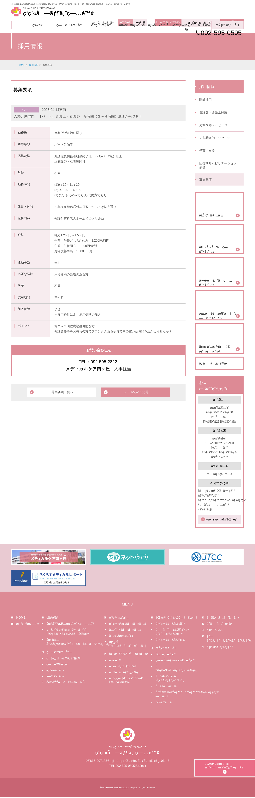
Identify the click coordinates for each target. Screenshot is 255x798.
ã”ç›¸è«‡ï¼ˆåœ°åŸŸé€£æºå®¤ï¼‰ (126, 681)
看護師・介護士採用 (213, 112)
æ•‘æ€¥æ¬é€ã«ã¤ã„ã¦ (127, 644)
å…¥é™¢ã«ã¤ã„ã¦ (126, 630)
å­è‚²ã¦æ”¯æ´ (168, 686)
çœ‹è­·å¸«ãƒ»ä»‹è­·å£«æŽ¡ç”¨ (175, 661)
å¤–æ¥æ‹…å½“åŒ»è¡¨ (220, 520)
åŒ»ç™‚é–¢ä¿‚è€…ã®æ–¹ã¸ (188, 27)
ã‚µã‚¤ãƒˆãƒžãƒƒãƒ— (221, 647)
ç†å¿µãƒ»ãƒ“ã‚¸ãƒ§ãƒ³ (63, 659)
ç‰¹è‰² (39, 25)
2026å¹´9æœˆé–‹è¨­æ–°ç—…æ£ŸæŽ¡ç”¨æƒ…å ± (241, 755)
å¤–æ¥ (115, 661)
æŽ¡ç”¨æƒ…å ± (228, 25)
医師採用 (205, 100)
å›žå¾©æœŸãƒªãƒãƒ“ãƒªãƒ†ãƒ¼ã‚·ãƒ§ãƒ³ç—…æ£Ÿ (179, 694)
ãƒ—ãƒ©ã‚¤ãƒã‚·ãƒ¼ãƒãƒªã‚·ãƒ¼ (225, 639)
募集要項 (205, 180)
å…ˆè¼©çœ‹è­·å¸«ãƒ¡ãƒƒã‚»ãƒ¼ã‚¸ (170, 679)
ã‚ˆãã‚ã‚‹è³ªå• (220, 624)
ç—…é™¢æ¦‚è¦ (58, 665)
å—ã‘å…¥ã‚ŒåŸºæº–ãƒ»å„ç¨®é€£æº (173, 632)
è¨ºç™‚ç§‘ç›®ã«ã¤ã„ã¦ (129, 624)
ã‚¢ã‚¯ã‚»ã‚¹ (214, 631)
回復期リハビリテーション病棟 (217, 165)
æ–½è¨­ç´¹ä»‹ (55, 677)
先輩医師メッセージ (213, 125)
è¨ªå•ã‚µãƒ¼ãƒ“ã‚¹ (122, 667)
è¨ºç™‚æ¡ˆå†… (102, 25)
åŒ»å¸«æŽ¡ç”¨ (166, 655)
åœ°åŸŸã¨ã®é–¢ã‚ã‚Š (65, 683)
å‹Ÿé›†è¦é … (165, 702)
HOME (21, 65)
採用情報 (33, 65)
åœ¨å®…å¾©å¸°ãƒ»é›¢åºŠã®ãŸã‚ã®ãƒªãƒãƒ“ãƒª (75, 642)
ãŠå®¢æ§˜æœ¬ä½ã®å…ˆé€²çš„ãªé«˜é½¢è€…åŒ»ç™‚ (68, 632)
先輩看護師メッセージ (214, 138)
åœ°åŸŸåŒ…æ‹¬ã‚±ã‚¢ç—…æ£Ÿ (70, 624)
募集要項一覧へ (68, 392)
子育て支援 (207, 151)
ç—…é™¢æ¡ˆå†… (70, 25)
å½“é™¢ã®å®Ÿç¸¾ (170, 640)
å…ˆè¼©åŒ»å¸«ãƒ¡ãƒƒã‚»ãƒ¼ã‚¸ (176, 669)
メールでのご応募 (130, 392)
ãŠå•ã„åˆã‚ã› (223, 618)
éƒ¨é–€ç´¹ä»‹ (55, 671)
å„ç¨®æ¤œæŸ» (121, 636)
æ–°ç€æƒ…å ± (27, 624)
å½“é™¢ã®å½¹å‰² (170, 624)
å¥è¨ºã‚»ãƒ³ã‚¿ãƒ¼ (123, 673)
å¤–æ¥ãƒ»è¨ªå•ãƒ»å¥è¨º (142, 25)
